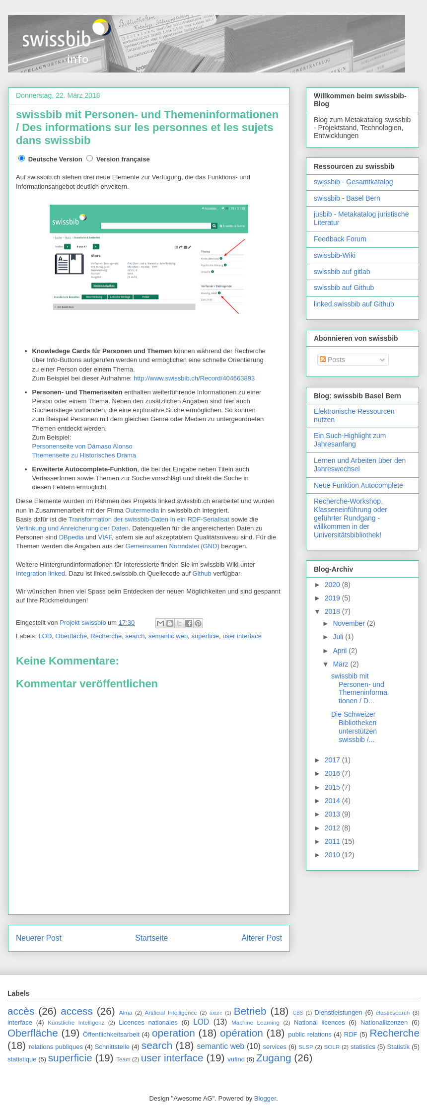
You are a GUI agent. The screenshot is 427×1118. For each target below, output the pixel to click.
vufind (236, 1059)
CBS (297, 1013)
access (77, 1011)
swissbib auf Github (344, 288)
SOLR (332, 1046)
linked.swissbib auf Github (354, 304)
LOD (45, 636)
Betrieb (250, 1011)
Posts (332, 360)
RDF (350, 1034)
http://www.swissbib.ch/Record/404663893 (194, 378)
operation (173, 1033)
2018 (333, 611)
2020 (333, 585)
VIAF (105, 537)
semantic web (168, 636)
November (349, 623)
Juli (339, 637)
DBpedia (71, 537)
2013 (333, 814)
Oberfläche (71, 636)
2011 (333, 841)
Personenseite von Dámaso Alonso (82, 446)
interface (19, 1022)
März (341, 664)
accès (20, 1011)
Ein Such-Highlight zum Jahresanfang (350, 440)
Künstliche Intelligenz (76, 1022)
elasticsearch (393, 1012)
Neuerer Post (39, 938)
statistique (22, 1059)
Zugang (273, 1057)
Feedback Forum (340, 239)
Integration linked (40, 573)
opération (241, 1033)
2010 (333, 855)
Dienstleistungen (338, 1012)
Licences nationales (148, 1022)
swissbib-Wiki (335, 255)
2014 (333, 801)
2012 (333, 828)
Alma (126, 1012)
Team (123, 1059)
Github (202, 573)
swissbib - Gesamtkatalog (353, 182)
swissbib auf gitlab (342, 272)
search (134, 636)
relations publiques (56, 1046)
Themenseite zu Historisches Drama (84, 455)
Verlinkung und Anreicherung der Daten (72, 528)
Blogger (265, 1098)
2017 (333, 760)
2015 (333, 787)
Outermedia (142, 510)
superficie (205, 636)
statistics (363, 1046)
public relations (310, 1034)
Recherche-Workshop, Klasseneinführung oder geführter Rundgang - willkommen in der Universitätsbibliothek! (350, 517)
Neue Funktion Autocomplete (358, 485)
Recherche (106, 636)
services (274, 1046)
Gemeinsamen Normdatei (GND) (172, 546)
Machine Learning (255, 1022)
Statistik (398, 1046)
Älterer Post (262, 938)
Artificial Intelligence (170, 1012)
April (341, 651)
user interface (242, 636)
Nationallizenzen (384, 1022)
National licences (319, 1022)
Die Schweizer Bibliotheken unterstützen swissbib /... (354, 726)
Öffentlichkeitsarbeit (111, 1034)
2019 (333, 598)
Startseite (151, 938)
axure (216, 1013)
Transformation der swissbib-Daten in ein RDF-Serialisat (149, 519)
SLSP (305, 1046)
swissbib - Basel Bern (347, 198)
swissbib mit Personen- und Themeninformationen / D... (359, 688)
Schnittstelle (112, 1046)
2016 (333, 773)
